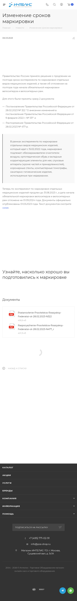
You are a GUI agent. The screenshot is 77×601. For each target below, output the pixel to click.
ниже (5, 207)
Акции (6, 475)
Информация (11, 506)
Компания (9, 498)
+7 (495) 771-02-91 (39, 538)
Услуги (7, 483)
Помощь (8, 514)
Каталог (7, 467)
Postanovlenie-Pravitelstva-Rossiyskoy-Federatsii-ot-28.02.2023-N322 (39, 314)
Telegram (62, 590)
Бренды (7, 490)
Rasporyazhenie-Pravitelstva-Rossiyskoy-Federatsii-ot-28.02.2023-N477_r (40, 327)
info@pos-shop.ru (41, 544)
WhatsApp (70, 590)
